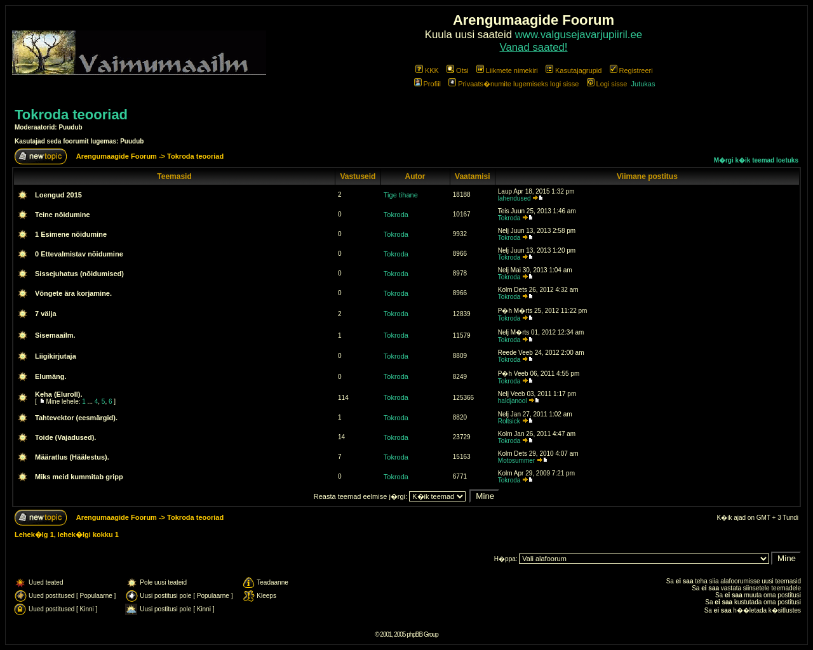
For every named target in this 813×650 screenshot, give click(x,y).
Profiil (427, 84)
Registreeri (631, 70)
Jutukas (643, 84)
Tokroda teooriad (71, 115)
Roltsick (509, 421)
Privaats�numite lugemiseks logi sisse (513, 84)
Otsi (458, 70)
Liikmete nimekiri (507, 70)
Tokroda (396, 214)
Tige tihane (401, 195)
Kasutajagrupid (573, 70)
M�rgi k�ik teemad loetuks (756, 160)
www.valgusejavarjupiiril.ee (579, 35)
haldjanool (512, 400)
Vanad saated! (534, 47)
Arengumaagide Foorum (117, 156)
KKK (427, 70)
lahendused (514, 198)
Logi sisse (607, 84)
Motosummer (516, 460)
